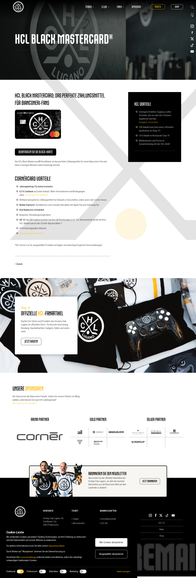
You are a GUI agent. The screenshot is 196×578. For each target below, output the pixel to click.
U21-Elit (104, 524)
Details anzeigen (123, 571)
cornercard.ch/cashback (36, 195)
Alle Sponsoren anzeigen (25, 404)
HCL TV (162, 524)
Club (101, 7)
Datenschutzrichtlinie (57, 546)
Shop (176, 6)
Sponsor (133, 7)
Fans (116, 7)
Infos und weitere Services (31, 234)
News (161, 531)
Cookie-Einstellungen (29, 557)
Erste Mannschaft (108, 520)
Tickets (154, 6)
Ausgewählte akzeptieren (111, 554)
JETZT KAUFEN (35, 343)
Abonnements (78, 524)
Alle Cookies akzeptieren (111, 542)
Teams (85, 7)
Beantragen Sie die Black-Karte (40, 152)
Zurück (19, 264)
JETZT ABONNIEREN (146, 483)
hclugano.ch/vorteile (148, 122)
